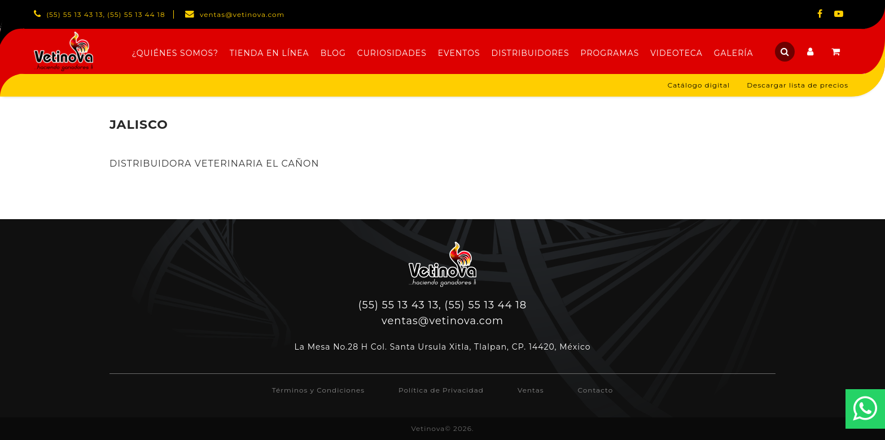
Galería (733, 53)
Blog (333, 53)
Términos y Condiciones (318, 390)
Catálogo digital (699, 85)
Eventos (459, 53)
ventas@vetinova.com (442, 321)
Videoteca (676, 53)
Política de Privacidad (441, 390)
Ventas (531, 390)
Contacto (596, 390)
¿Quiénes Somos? (175, 53)
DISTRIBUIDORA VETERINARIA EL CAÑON (214, 163)
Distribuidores (530, 53)
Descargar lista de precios (797, 85)
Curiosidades (392, 53)
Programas (610, 53)
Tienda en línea (269, 53)
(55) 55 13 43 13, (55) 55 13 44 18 (442, 305)
